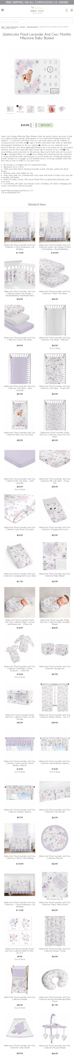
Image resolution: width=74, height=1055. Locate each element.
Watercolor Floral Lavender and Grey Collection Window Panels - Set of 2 (54, 716)
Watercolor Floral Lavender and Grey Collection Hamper (19, 998)
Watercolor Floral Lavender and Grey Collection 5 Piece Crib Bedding (19, 857)
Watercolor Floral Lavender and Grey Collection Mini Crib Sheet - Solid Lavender (19, 481)
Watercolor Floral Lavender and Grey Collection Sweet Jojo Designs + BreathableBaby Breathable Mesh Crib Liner (19, 293)
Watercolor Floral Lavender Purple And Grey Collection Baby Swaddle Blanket (55, 622)
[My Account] (67, 10)
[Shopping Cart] (71, 10)
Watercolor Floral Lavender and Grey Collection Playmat (54, 857)
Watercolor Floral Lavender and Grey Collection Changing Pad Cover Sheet (20, 575)
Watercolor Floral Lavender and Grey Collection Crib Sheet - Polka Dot (54, 339)
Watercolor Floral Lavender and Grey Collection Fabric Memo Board (54, 903)
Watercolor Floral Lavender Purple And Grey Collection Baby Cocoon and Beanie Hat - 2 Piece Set (20, 622)
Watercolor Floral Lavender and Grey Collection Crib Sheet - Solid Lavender (19, 388)
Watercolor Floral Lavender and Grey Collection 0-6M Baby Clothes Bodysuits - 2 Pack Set (19, 668)
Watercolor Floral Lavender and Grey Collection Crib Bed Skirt (54, 811)
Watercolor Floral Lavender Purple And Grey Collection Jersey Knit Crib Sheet (55, 434)
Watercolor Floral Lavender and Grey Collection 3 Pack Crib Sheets (19, 339)
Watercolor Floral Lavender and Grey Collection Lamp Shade (19, 1046)
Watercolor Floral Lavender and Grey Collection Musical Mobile (54, 1047)
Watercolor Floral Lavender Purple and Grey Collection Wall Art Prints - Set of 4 (20, 951)
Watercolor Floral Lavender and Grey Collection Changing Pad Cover (54, 528)
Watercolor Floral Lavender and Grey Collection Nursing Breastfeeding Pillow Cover (55, 999)
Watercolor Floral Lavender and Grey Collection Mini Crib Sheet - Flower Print (54, 481)
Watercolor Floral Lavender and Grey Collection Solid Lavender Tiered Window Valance (19, 763)
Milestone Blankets (32, 26)
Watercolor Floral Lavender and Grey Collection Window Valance (19, 811)
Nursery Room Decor (12, 26)
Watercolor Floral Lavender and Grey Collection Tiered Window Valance (54, 762)
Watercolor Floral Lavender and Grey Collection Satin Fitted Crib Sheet (19, 528)
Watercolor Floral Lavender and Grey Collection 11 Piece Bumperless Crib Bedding (19, 904)
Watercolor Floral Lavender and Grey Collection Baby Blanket (54, 575)
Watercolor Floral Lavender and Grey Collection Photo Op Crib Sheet (19, 433)
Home (2, 26)
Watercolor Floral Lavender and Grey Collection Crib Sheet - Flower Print (54, 387)
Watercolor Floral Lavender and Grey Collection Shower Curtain (54, 950)
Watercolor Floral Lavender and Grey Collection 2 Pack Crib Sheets (54, 292)
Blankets (22, 26)
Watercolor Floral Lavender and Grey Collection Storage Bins (54, 667)
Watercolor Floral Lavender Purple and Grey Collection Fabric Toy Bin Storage (19, 717)
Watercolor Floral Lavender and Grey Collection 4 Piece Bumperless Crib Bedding (19, 247)
